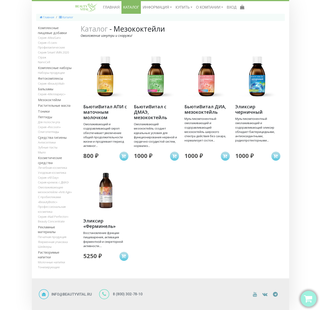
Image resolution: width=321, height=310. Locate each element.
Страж (42, 57)
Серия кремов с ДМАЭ (53, 182)
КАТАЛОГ (131, 7)
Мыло (42, 152)
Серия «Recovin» (49, 127)
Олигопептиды (48, 132)
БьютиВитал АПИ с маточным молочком (105, 112)
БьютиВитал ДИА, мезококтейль (205, 109)
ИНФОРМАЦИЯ (156, 7)
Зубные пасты (47, 147)
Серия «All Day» (48, 178)
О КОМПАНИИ (208, 7)
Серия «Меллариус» (51, 94)
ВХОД (231, 7)
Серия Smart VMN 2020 (53, 52)
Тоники (44, 111)
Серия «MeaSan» (49, 38)
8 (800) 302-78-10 (127, 294)
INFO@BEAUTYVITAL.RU (71, 294)
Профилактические (51, 47)
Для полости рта (49, 122)
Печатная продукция (52, 237)
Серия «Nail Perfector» (53, 217)
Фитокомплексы (50, 78)
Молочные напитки (51, 262)
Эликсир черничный (249, 109)
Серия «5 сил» (47, 43)
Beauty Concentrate (51, 221)
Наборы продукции (51, 73)
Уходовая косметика (52, 173)
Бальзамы (45, 89)
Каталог (66, 17)
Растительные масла (54, 105)
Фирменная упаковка (53, 242)
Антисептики (47, 142)
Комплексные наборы (55, 68)
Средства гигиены (52, 137)
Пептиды (45, 117)
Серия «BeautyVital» (51, 83)
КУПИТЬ (183, 7)
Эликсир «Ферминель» (99, 223)
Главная (47, 17)
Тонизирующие (49, 267)
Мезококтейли (49, 100)
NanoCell (44, 62)
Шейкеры (44, 247)
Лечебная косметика (52, 168)
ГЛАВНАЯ (111, 7)
